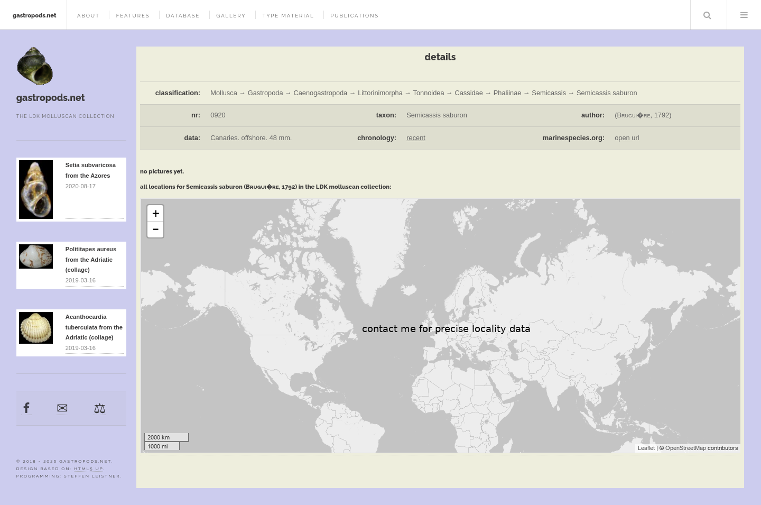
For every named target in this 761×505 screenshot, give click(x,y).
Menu (744, 15)
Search (708, 15)
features (133, 16)
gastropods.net (35, 15)
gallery (231, 16)
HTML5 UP (88, 468)
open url (627, 138)
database (183, 16)
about (88, 16)
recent (415, 138)
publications (354, 16)
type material (288, 16)
